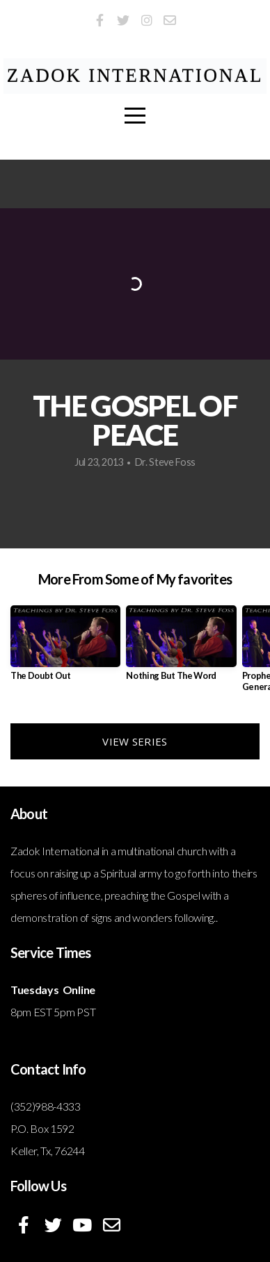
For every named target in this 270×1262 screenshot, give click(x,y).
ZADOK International (135, 75)
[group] (65, 648)
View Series (134, 741)
